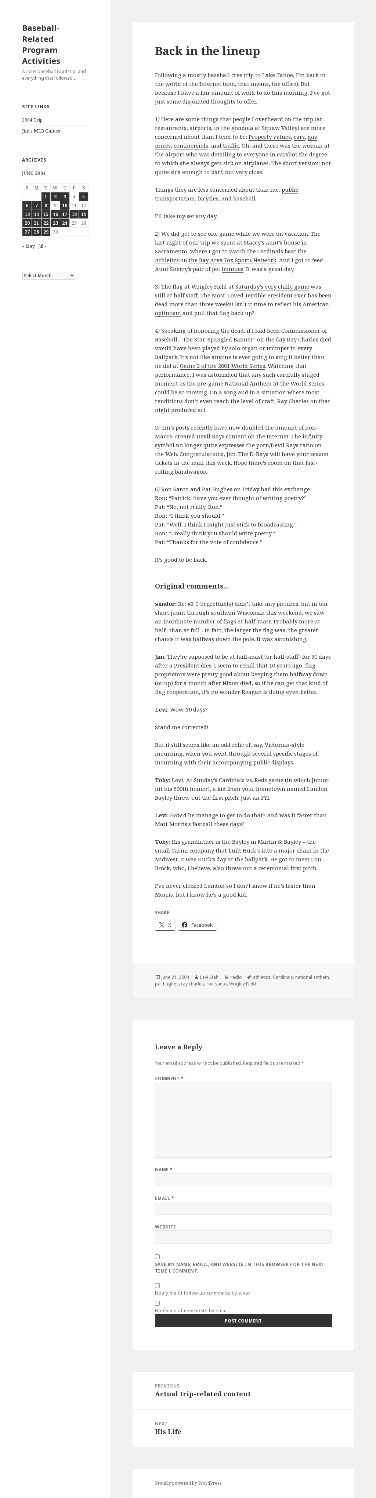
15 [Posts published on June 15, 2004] (45, 214)
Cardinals (283, 977)
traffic (231, 145)
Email (164, 1198)
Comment (169, 1078)
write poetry (255, 533)
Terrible (255, 295)
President (280, 295)
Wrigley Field (242, 984)
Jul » (42, 246)
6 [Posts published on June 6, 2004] (27, 205)
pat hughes (167, 984)
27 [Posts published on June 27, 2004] (27, 232)
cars (299, 136)
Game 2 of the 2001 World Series (222, 365)
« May (28, 246)
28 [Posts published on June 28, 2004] (36, 232)
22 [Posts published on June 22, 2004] (45, 223)
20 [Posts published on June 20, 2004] (27, 223)
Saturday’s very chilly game (272, 286)
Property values (270, 136)
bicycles (208, 198)
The (205, 295)
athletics (262, 977)
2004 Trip (32, 120)
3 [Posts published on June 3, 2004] (65, 196)
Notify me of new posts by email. (192, 1310)
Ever (300, 295)
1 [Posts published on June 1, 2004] (45, 196)
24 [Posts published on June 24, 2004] (64, 223)
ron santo (216, 984)
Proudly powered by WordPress (188, 1483)
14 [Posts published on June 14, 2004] (36, 214)
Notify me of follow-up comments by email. (203, 1293)
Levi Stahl (210, 977)
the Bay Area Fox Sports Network (232, 260)
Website (165, 1227)
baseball (244, 198)
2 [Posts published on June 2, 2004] (55, 196)
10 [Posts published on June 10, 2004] (64, 205)
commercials (191, 145)
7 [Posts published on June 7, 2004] (36, 205)
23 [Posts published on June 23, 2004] (55, 223)
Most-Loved (227, 295)
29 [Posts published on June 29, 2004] (45, 232)
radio (236, 977)
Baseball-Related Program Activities (41, 44)
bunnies (232, 268)
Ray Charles (302, 339)
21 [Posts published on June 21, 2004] (36, 223)
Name (164, 1169)
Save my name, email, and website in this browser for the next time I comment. (240, 1267)
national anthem (312, 977)
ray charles (192, 984)
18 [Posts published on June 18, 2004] (74, 214)
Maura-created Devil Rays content (200, 436)
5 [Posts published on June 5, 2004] (83, 196)
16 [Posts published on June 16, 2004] (55, 214)
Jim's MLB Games (41, 131)
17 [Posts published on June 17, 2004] (64, 214)
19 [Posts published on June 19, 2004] (83, 214)
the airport (169, 154)
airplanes (256, 163)
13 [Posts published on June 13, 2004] (27, 214)
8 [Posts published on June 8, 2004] (45, 205)
